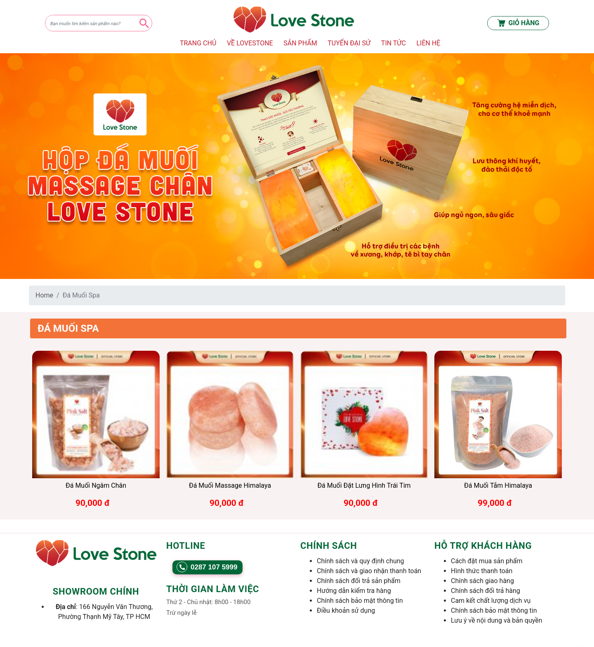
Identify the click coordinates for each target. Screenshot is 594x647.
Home (44, 295)
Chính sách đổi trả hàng (485, 591)
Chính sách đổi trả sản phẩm (359, 581)
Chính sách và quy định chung (360, 561)
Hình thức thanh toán (481, 571)
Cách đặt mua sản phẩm (487, 561)
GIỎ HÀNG (518, 23)
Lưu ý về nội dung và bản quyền (496, 620)
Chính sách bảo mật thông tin (360, 600)
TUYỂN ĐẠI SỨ (349, 43)
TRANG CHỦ (198, 43)
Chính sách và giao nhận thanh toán (369, 571)
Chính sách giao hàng (482, 581)
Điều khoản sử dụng (346, 610)
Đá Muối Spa (68, 328)
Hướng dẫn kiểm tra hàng (354, 591)
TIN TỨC (393, 43)
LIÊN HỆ (428, 43)
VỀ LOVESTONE (250, 43)
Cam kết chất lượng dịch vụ (490, 600)
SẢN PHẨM (300, 43)
